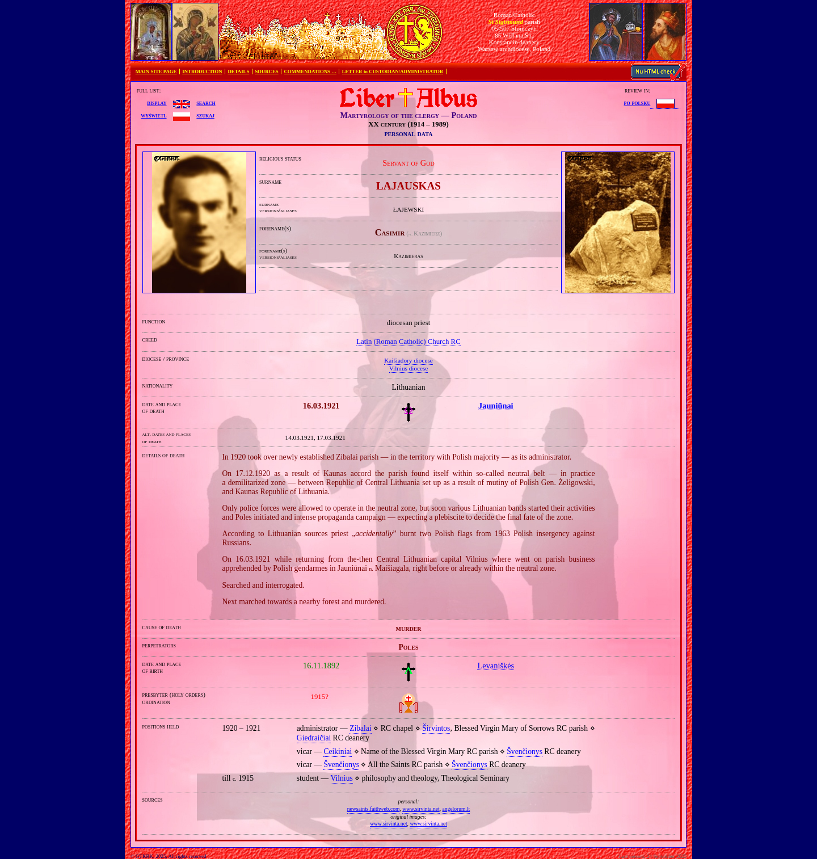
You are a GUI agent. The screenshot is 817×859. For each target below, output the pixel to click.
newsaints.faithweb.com (373, 809)
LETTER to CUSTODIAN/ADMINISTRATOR (392, 71)
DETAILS (238, 71)
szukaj (205, 115)
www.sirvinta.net (420, 809)
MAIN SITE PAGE (156, 71)
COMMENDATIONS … (310, 71)
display (156, 102)
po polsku (637, 102)
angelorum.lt (456, 809)
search (205, 102)
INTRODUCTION (202, 71)
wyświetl (153, 115)
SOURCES (267, 71)
